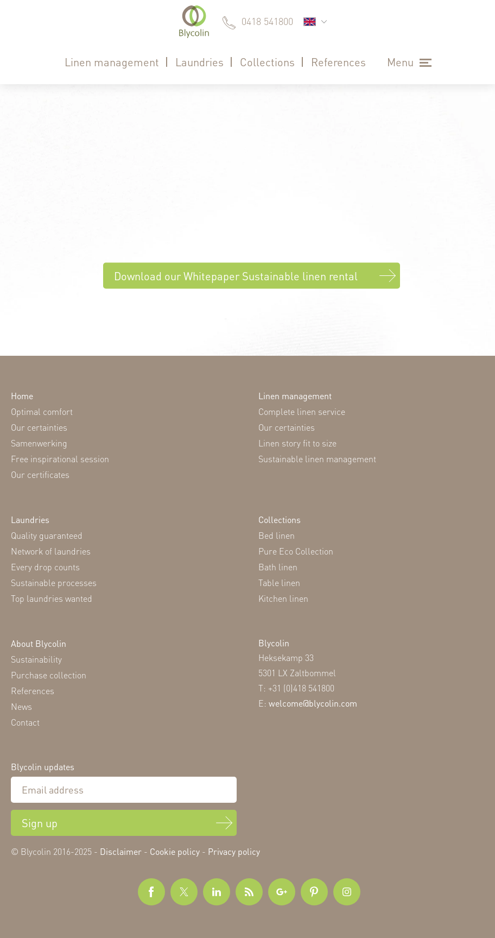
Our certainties (39, 427)
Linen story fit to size (297, 443)
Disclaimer (121, 851)
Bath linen (277, 566)
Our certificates (40, 474)
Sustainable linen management (317, 458)
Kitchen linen (283, 598)
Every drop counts (45, 566)
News (21, 706)
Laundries (199, 62)
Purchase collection (48, 675)
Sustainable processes (54, 582)
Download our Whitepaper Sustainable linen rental (236, 276)
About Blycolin (38, 643)
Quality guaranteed (46, 535)
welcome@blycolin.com (313, 703)
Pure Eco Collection (295, 551)
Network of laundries (51, 551)
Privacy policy (234, 851)
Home (22, 395)
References (338, 62)
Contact (25, 722)
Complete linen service (301, 411)
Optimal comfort (42, 411)
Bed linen (276, 535)
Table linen (279, 582)
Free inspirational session (60, 458)
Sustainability (36, 659)
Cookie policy (175, 851)
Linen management (112, 62)
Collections (267, 62)
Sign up (40, 823)
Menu (400, 62)
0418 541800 (267, 21)
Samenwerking (39, 443)
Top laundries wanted (51, 598)
